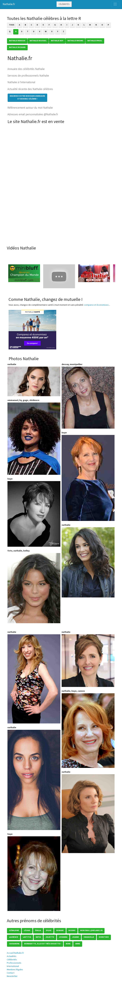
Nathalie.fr (9, 4)
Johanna (63, 937)
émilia (38, 930)
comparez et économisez (96, 304)
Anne (77, 943)
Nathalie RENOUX (17, 40)
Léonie (27, 930)
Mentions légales (15, 969)
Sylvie (48, 930)
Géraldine (14, 930)
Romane (60, 930)
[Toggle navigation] (115, 4)
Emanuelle (89, 937)
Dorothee (104, 937)
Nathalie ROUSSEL (38, 40)
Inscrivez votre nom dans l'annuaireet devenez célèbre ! (27, 97)
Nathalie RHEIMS (75, 40)
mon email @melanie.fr (91, 930)
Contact (10, 972)
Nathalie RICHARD (17, 47)
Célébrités (64, 4)
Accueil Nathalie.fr (15, 952)
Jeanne (75, 937)
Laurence (13, 937)
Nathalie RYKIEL (94, 40)
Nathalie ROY (57, 40)
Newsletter (12, 976)
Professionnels (14, 962)
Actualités (11, 956)
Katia (38, 937)
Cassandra (14, 943)
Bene (68, 943)
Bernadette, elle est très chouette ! (42, 943)
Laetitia (27, 937)
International (13, 966)
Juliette (50, 937)
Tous (11, 25)
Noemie (71, 930)
